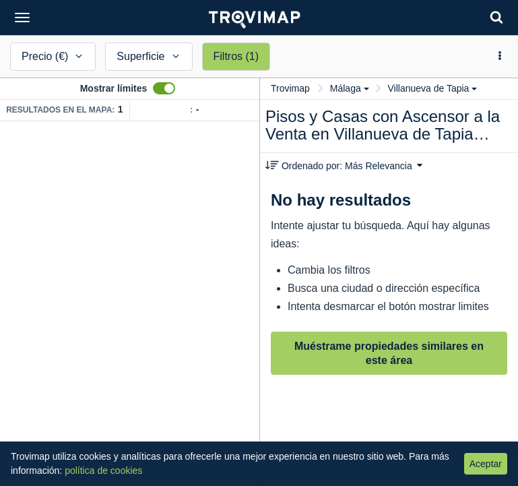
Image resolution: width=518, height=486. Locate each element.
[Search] (496, 17)
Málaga (349, 88)
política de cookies (103, 470)
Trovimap (290, 88)
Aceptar (486, 463)
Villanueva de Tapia (432, 88)
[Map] (129, 303)
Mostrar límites (114, 88)
